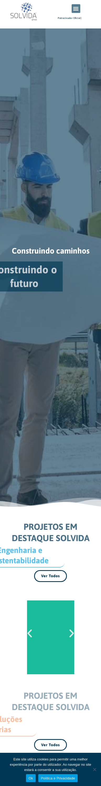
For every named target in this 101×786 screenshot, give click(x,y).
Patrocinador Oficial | (70, 18)
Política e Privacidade (58, 778)
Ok (31, 778)
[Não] (94, 769)
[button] (76, 8)
